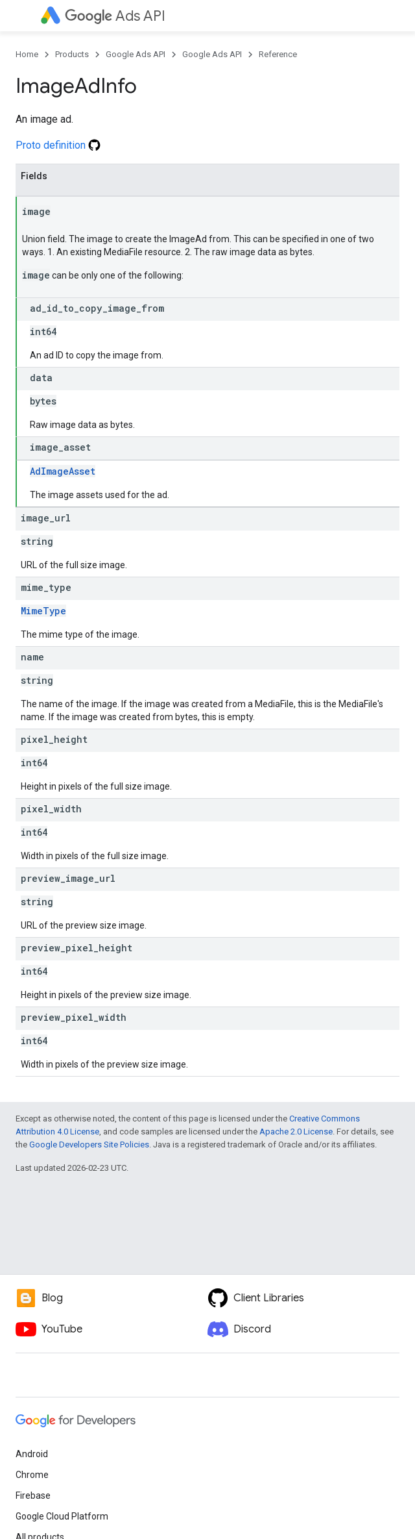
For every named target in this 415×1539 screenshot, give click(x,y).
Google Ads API (135, 54)
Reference (278, 54)
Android (32, 1454)
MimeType (43, 611)
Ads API (115, 16)
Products (72, 54)
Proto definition (58, 145)
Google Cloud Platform (62, 1516)
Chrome (32, 1475)
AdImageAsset (62, 471)
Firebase (33, 1495)
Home (27, 54)
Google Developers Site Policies (89, 1144)
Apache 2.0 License (296, 1131)
